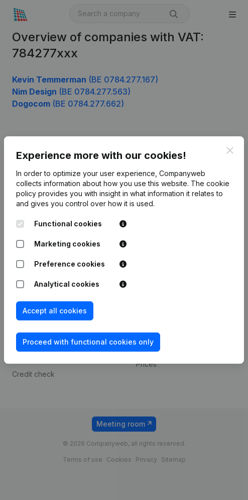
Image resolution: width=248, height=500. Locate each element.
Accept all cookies (55, 310)
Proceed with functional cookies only (88, 342)
